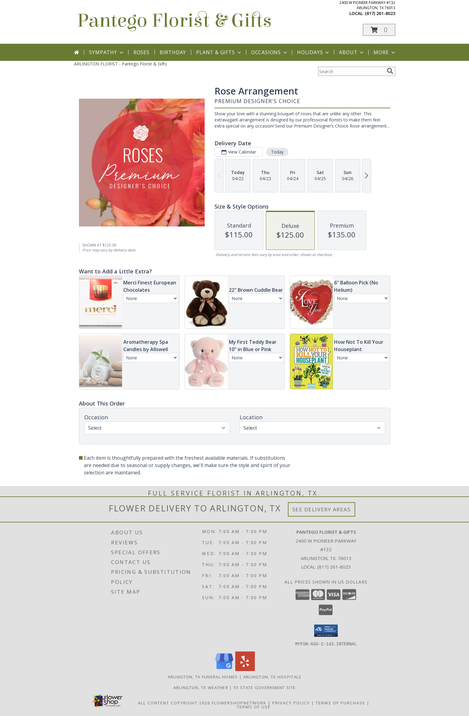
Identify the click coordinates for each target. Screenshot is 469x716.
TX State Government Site (264, 687)
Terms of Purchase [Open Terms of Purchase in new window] (340, 702)
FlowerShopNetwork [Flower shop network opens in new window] (239, 702)
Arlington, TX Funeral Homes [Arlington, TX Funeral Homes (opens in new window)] (203, 676)
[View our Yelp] (245, 669)
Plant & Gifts (219, 52)
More (385, 52)
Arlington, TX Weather (200, 687)
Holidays (313, 52)
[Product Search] (351, 71)
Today (277, 152)
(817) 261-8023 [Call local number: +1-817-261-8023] (380, 13)
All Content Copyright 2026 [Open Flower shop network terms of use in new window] (174, 702)
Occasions (269, 52)
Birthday (173, 52)
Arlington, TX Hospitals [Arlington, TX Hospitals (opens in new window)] (272, 676)
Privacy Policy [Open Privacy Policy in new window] (291, 702)
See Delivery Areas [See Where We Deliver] (321, 509)
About (352, 52)
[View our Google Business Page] (224, 669)
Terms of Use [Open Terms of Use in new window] (254, 706)
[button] (379, 30)
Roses (141, 52)
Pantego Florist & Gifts (174, 20)
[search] (390, 71)
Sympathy (106, 52)
